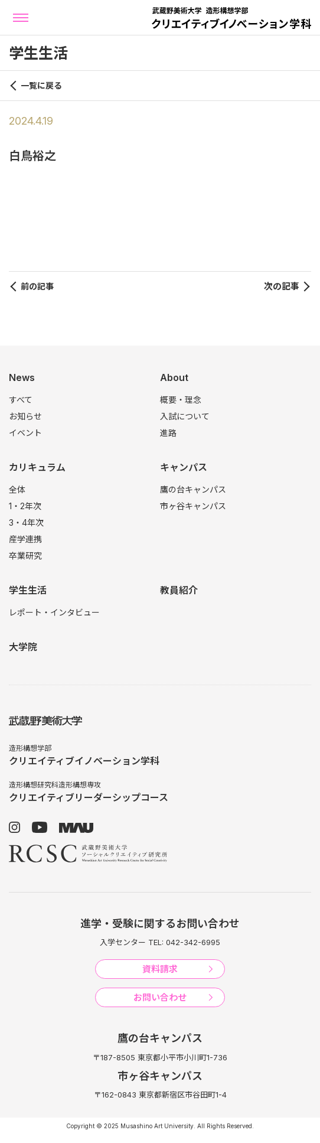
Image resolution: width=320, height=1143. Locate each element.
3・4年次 (26, 522)
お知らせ (25, 416)
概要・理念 (180, 400)
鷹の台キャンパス (193, 489)
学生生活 (28, 590)
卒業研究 (25, 556)
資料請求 (160, 969)
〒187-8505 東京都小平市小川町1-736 (160, 1057)
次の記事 (281, 286)
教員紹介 (179, 590)
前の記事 (37, 286)
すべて (20, 400)
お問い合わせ (160, 997)
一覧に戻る (41, 85)
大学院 (23, 647)
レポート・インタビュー (54, 612)
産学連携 (25, 539)
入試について (185, 416)
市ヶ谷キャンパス (193, 506)
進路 (168, 433)
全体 (17, 489)
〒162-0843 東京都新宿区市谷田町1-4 (160, 1094)
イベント (25, 433)
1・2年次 (25, 506)
